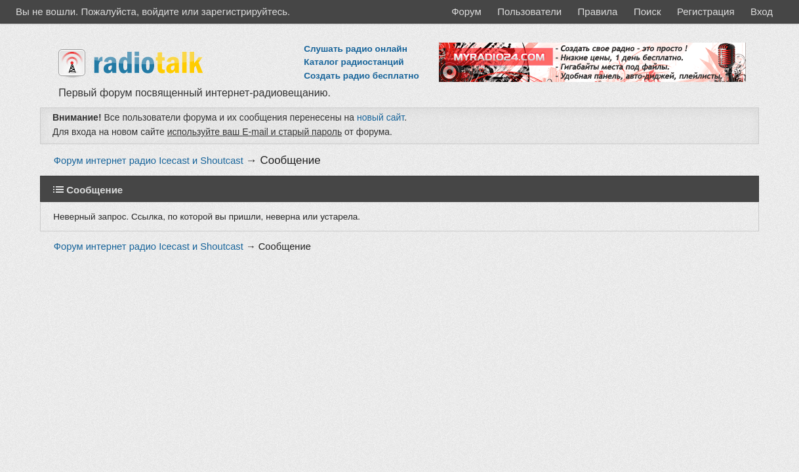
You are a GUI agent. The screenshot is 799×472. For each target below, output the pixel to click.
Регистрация (706, 11)
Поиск (647, 11)
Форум (466, 11)
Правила (598, 11)
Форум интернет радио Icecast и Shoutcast (148, 160)
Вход (761, 11)
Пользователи (529, 11)
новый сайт (380, 117)
